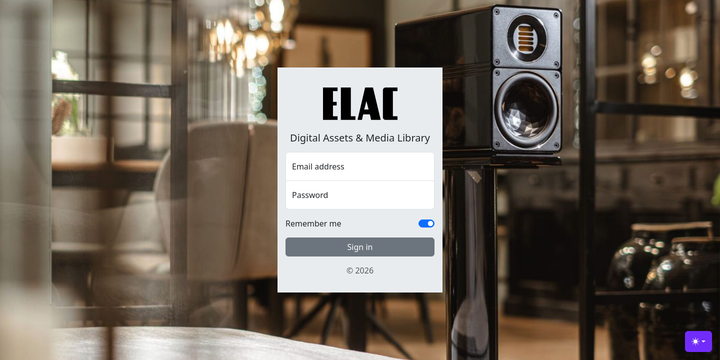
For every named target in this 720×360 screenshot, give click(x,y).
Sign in (360, 247)
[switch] (426, 224)
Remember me (314, 223)
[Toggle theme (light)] (698, 341)
